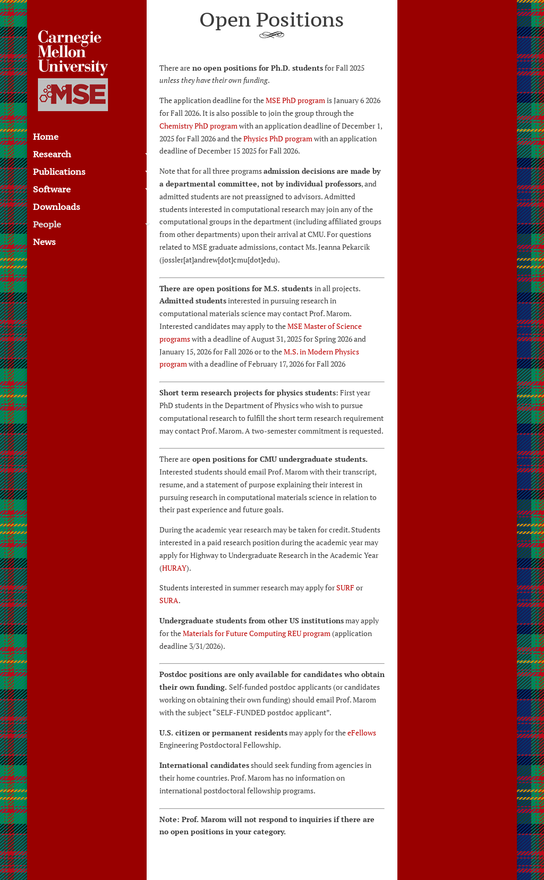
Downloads (56, 208)
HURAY (174, 568)
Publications (59, 172)
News (44, 243)
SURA (168, 600)
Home (45, 137)
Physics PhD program (277, 138)
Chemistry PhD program (198, 126)
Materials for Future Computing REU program (256, 633)
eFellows (361, 732)
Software (52, 190)
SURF (345, 587)
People (47, 225)
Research (52, 155)
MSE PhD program (295, 100)
